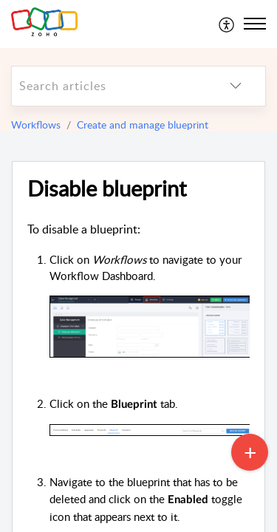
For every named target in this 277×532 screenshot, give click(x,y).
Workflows (36, 124)
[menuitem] (227, 24)
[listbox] (235, 86)
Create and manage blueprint (142, 124)
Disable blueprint (106, 189)
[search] (109, 86)
